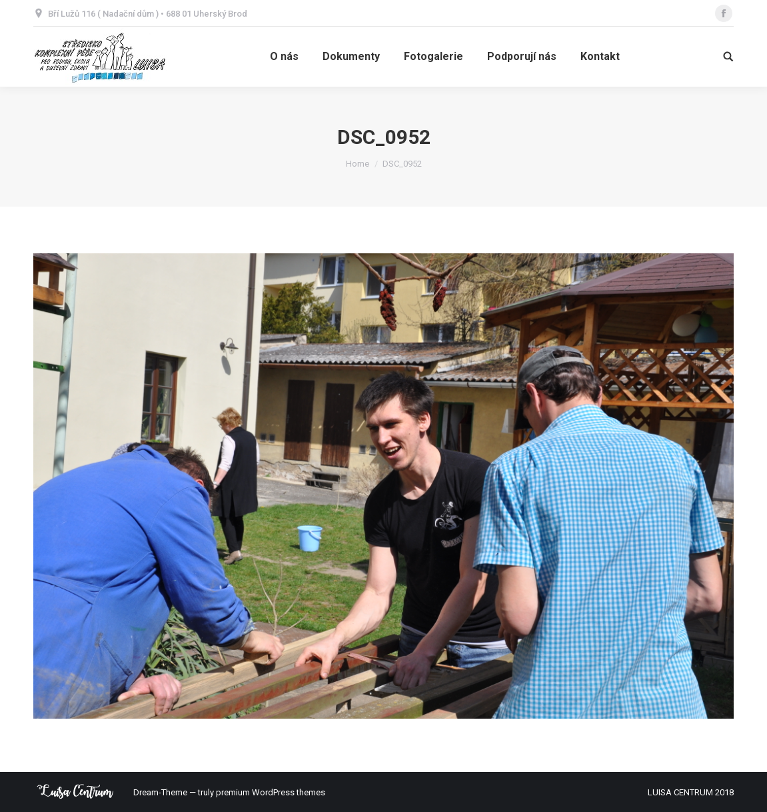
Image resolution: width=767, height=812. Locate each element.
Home (357, 164)
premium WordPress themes (270, 792)
